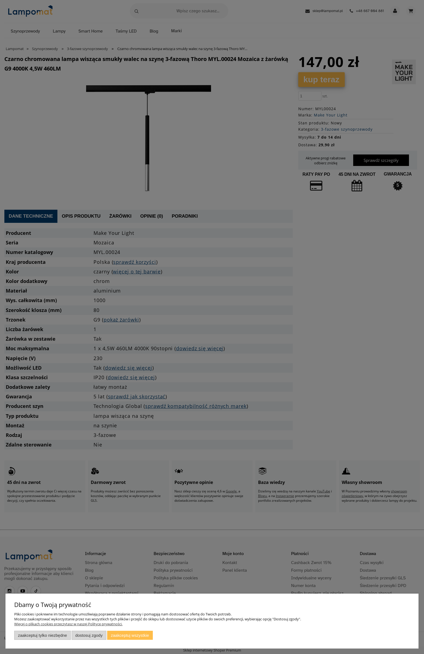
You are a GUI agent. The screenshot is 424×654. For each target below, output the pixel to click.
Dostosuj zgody (89, 635)
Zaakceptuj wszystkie (130, 635)
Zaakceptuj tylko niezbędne (42, 635)
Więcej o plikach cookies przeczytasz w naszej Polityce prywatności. (68, 623)
